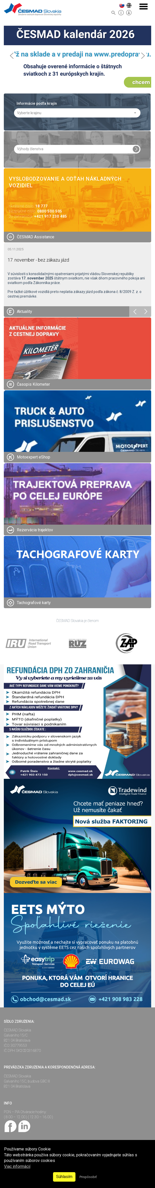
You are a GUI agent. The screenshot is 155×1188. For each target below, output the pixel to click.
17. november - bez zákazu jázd (38, 259)
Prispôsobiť (88, 1177)
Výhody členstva (30, 149)
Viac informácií (17, 1166)
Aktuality (24, 311)
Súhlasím (64, 1176)
